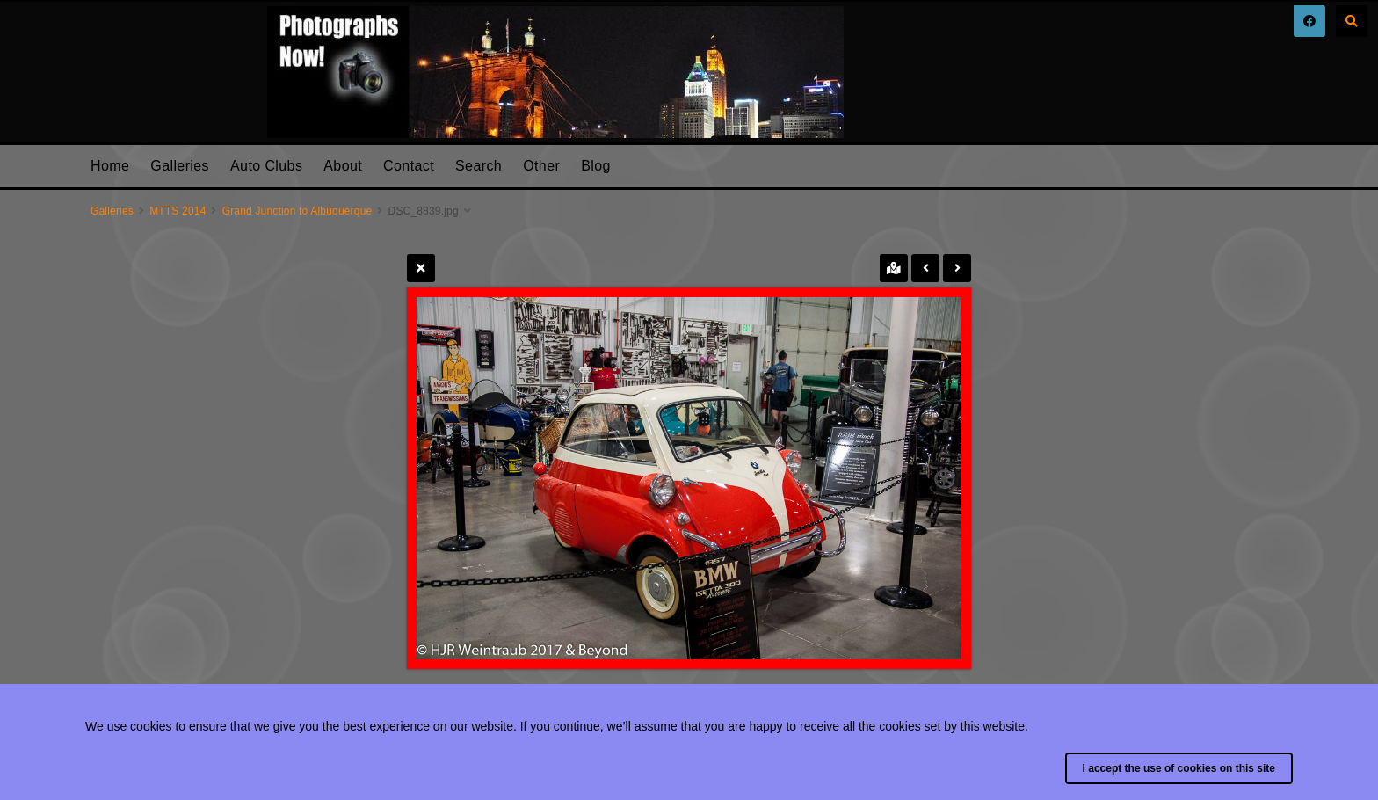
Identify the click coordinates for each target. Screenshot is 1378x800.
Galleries (179, 165)
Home (110, 165)
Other (541, 165)
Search (478, 165)
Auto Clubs (266, 165)
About (342, 165)
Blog (596, 165)
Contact (408, 165)
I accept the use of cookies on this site (1179, 768)
